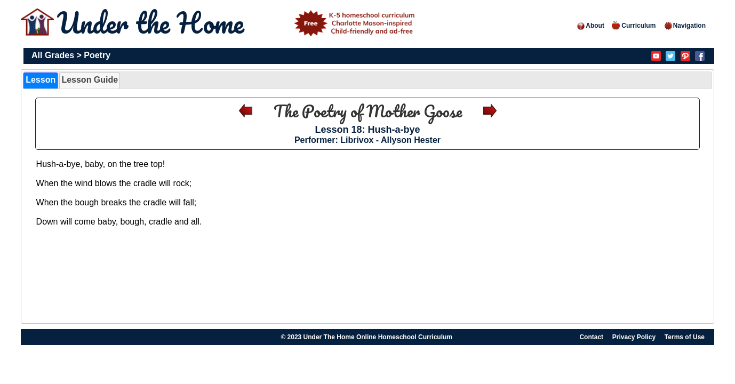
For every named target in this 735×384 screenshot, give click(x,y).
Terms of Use (685, 337)
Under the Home (238, 22)
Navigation (685, 25)
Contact (591, 337)
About (590, 25)
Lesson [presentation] (40, 79)
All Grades (52, 55)
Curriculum (634, 25)
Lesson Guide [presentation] (89, 79)
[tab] (40, 81)
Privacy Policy (634, 337)
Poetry (97, 55)
